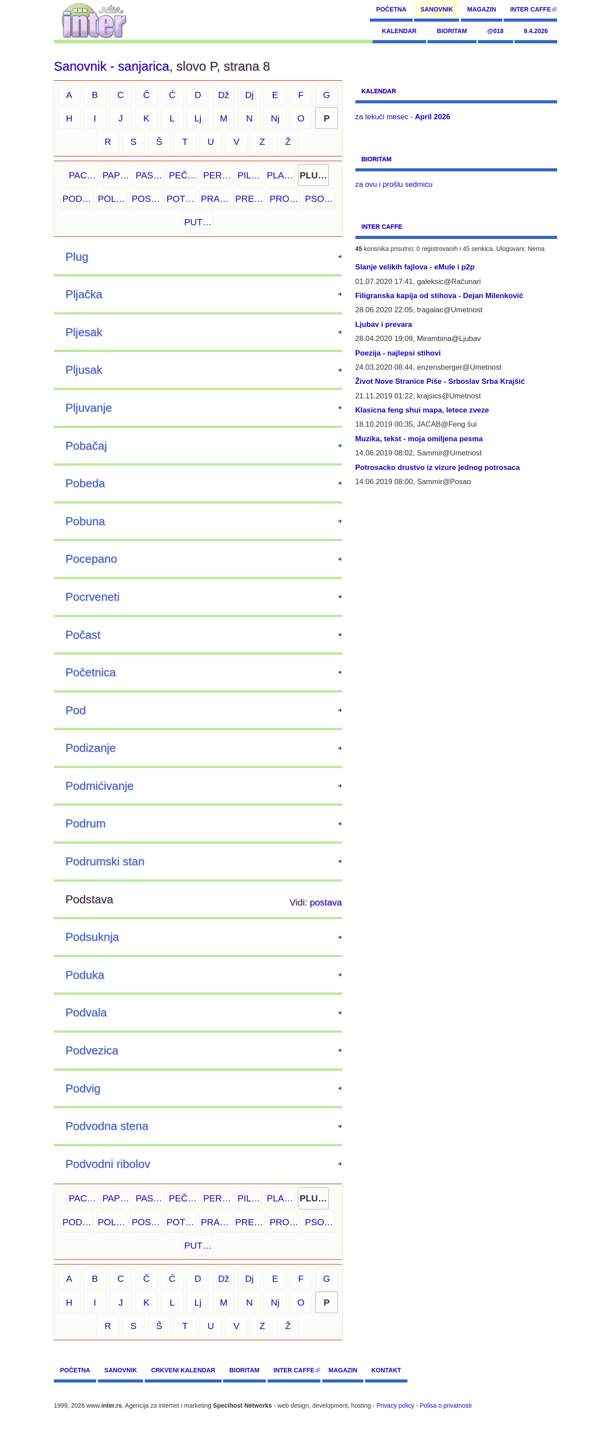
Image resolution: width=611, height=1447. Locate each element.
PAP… (115, 175)
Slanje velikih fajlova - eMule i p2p (415, 267)
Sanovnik (436, 9)
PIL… (249, 175)
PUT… (197, 222)
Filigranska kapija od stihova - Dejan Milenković (439, 296)
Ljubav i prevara (383, 324)
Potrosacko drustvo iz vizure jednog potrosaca (437, 467)
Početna (391, 9)
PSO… (319, 198)
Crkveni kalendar (183, 1370)
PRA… (215, 198)
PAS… (149, 175)
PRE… (249, 198)
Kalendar (399, 30)
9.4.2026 (536, 30)
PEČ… (182, 175)
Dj (249, 95)
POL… (111, 198)
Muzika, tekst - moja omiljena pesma (419, 439)
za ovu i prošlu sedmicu (394, 184)
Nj (275, 118)
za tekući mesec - (402, 117)
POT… (180, 198)
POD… (76, 198)
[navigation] (94, 20)
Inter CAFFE (530, 9)
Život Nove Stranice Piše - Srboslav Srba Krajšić (440, 381)
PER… (217, 175)
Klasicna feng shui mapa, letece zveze (422, 410)
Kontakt (386, 1370)
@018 (495, 30)
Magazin (481, 9)
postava (326, 902)
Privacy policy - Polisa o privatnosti (424, 1405)
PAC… (82, 175)
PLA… (280, 175)
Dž (223, 95)
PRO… (284, 198)
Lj (197, 118)
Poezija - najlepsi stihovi (398, 353)
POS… (146, 198)
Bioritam (452, 30)
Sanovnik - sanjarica (111, 66)
